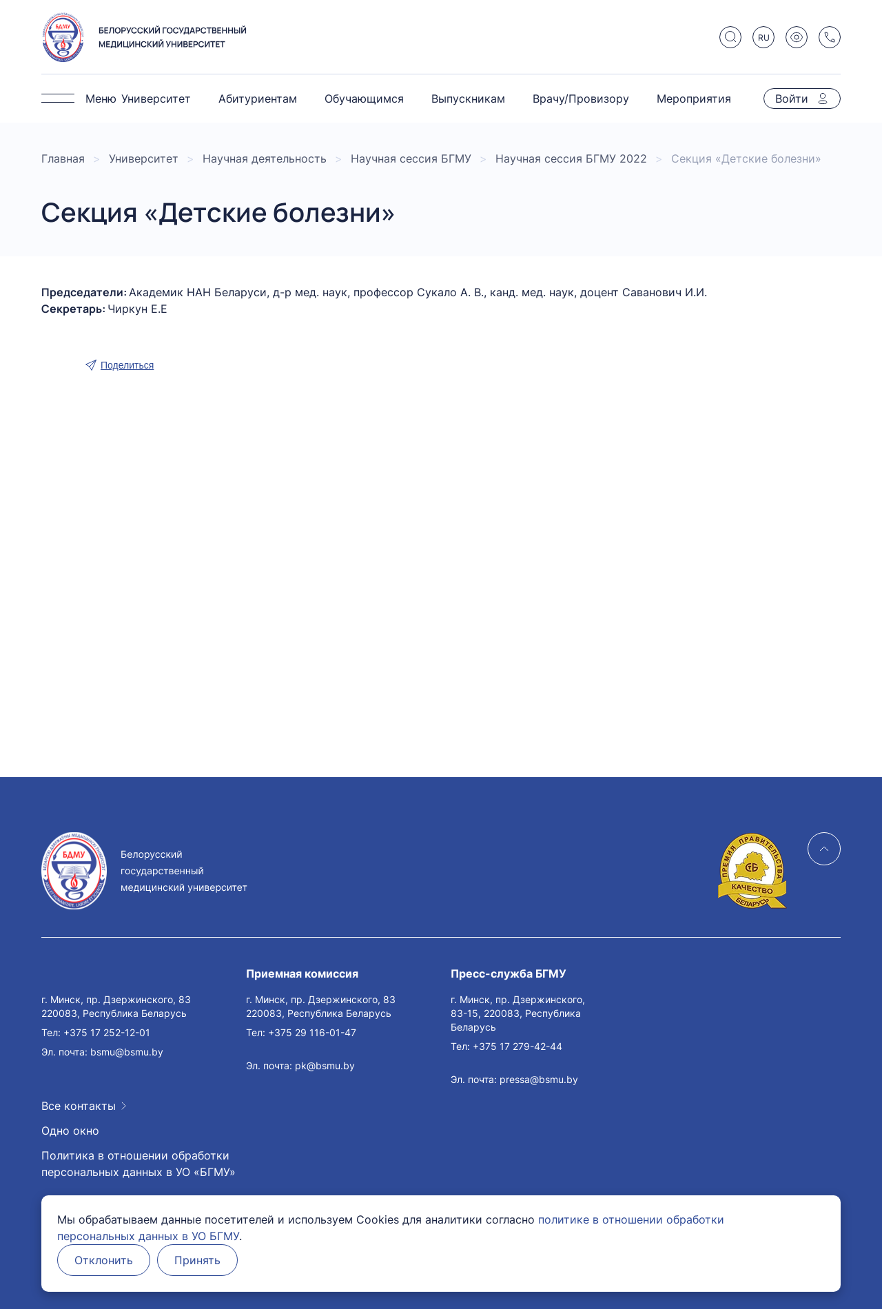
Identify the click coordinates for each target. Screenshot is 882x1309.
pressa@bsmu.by (539, 1079)
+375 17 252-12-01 (106, 1032)
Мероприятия (694, 98)
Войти (791, 98)
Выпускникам (468, 98)
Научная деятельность (265, 158)
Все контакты (78, 1106)
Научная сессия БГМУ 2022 (571, 158)
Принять (197, 1260)
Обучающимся (364, 98)
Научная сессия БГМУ (411, 158)
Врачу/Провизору (581, 98)
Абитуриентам (257, 98)
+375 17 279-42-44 (517, 1046)
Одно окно (70, 1130)
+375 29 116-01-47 (312, 1032)
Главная (63, 158)
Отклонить (103, 1260)
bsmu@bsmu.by (126, 1052)
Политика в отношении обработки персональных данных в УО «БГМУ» (138, 1163)
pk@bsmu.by (325, 1065)
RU (764, 37)
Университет (156, 98)
